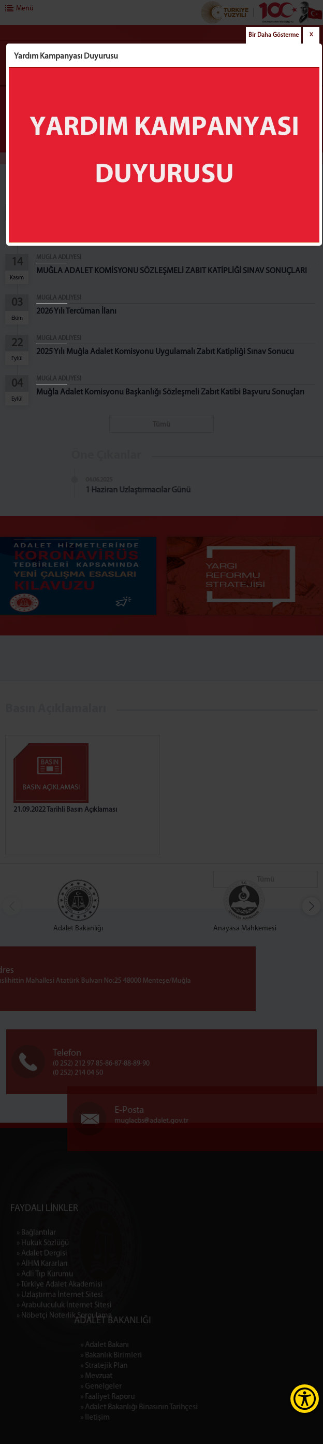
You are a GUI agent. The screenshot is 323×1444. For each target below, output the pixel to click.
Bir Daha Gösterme (273, 35)
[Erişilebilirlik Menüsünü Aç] (304, 1398)
